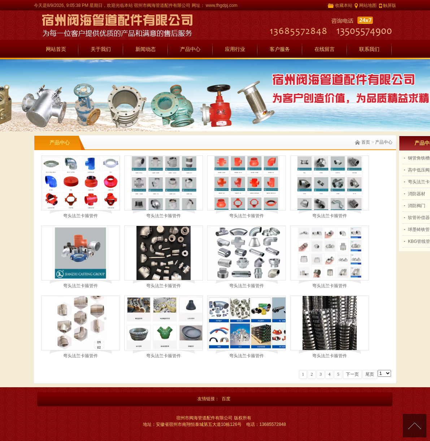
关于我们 (101, 49)
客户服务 (280, 49)
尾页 (369, 374)
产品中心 (190, 49)
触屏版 (389, 5)
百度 (226, 398)
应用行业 (235, 49)
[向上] (414, 425)
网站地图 (368, 5)
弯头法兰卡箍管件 (80, 215)
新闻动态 (145, 49)
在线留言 (324, 49)
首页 (365, 142)
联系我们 (369, 49)
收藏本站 (343, 5)
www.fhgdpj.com (221, 5)
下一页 (352, 374)
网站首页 (56, 49)
